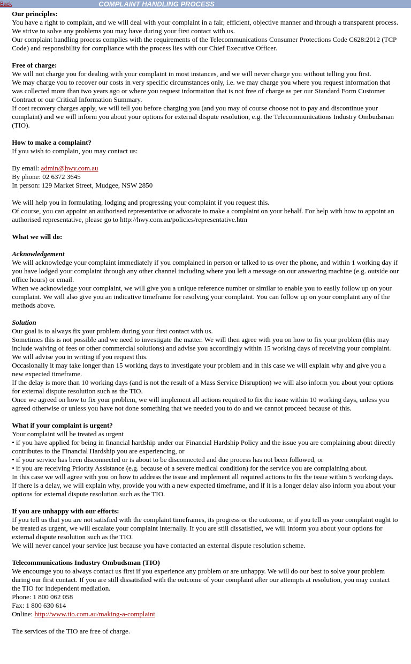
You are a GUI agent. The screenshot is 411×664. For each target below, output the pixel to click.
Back (6, 4)
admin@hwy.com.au (69, 168)
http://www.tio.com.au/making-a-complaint (94, 614)
